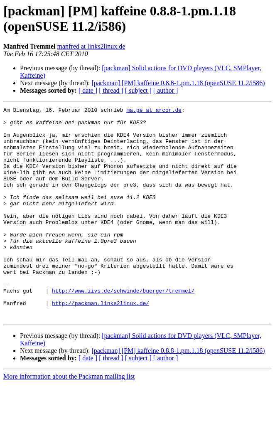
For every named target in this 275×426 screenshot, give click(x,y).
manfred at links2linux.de (91, 46)
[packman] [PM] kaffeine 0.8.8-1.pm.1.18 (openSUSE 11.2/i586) (178, 82)
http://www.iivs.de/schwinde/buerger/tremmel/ (123, 328)
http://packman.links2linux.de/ (100, 343)
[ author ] (165, 90)
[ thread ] (111, 90)
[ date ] (88, 90)
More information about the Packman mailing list (69, 418)
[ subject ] (138, 90)
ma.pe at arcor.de (154, 111)
